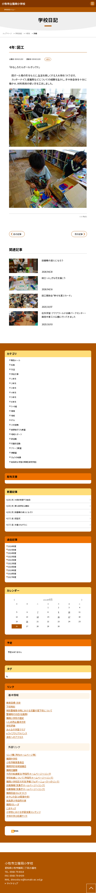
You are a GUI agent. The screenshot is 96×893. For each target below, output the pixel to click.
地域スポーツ (16, 434)
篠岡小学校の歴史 (15, 718)
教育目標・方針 (13, 702)
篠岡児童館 (11, 770)
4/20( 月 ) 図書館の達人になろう (19, 512)
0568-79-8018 (17, 871)
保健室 (14, 452)
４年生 (13, 392)
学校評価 (10, 725)
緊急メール (15, 360)
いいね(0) (83, 216)
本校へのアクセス (14, 737)
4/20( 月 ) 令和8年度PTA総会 (18, 499)
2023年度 (12, 556)
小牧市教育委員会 (15, 762)
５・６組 (14, 406)
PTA (13, 420)
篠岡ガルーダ (12, 804)
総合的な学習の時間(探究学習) (24, 462)
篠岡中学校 (11, 758)
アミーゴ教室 (16, 448)
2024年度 (12, 553)
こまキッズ (11, 808)
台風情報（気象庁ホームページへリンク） (25, 785)
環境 (13, 411)
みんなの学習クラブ (15, 729)
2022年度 (12, 559)
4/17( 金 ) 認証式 (13, 518)
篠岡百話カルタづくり (16, 793)
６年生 (13, 401)
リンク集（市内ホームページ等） (21, 754)
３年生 (13, 388)
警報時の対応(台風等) (17, 714)
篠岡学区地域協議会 (16, 766)
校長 (13, 364)
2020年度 (12, 566)
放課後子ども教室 (18, 429)
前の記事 (17, 234)
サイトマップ (12, 883)
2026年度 (12, 546)
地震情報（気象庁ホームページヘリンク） (25, 789)
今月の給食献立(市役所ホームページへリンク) (28, 773)
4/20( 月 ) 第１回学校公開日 (17, 505)
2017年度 (12, 577)
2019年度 (12, 570)
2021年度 (12, 563)
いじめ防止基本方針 (16, 722)
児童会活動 (15, 443)
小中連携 (14, 424)
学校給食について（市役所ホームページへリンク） (29, 777)
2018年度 (12, 573)
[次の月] (81, 599)
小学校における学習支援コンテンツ (23, 812)
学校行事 (14, 374)
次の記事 (79, 234)
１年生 (13, 378)
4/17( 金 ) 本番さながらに (16, 524)
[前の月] (14, 599)
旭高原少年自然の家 (16, 800)
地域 (13, 415)
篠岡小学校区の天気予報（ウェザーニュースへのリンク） (32, 781)
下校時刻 (10, 706)
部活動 (14, 438)
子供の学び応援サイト (17, 816)
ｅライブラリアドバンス (16, 733)
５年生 (13, 397)
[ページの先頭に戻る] (91, 888)
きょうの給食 (16, 457)
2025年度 (12, 549)
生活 (13, 369)
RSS (16, 830)
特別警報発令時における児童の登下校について (29, 710)
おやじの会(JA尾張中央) (18, 796)
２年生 (13, 383)
